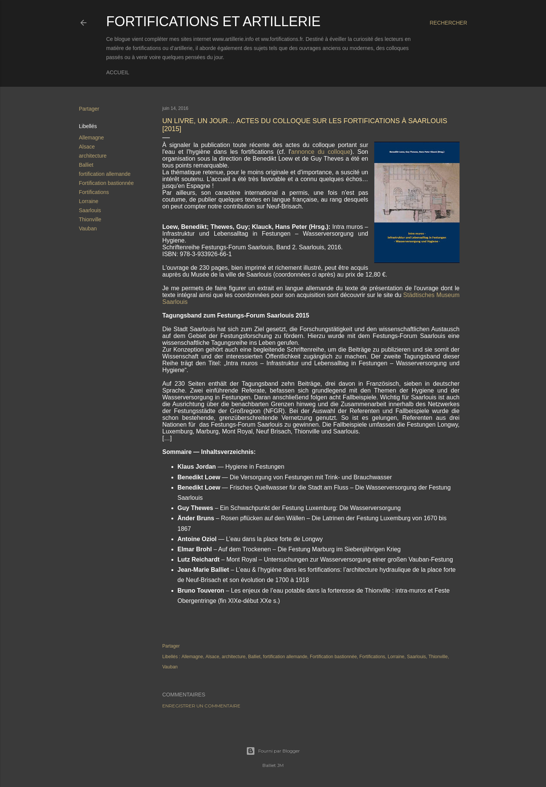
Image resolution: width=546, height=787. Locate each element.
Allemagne (91, 138)
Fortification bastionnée (106, 183)
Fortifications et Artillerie (213, 21)
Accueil (117, 72)
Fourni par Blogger (273, 751)
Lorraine (88, 201)
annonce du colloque (320, 152)
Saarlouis (90, 210)
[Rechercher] (448, 23)
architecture (93, 156)
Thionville (90, 219)
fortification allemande (104, 174)
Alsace (87, 147)
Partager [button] (89, 109)
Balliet (86, 165)
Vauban (88, 228)
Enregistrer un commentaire (201, 706)
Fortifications (94, 192)
